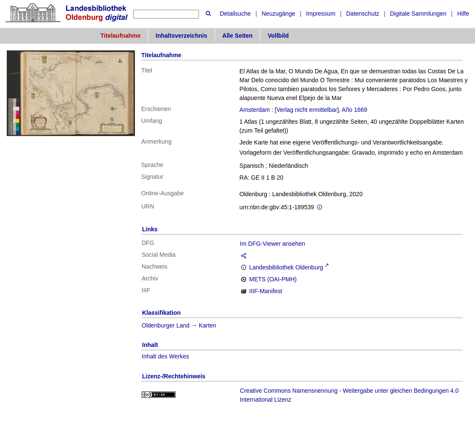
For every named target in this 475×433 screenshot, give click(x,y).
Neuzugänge (278, 13)
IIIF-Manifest (265, 291)
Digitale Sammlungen (418, 13)
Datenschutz (362, 13)
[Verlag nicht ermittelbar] (307, 109)
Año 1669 (354, 109)
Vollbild (278, 35)
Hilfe (463, 13)
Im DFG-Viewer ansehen (272, 243)
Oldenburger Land (166, 325)
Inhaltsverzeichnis (181, 35)
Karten (207, 325)
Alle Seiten (237, 35)
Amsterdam (255, 109)
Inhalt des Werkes (165, 356)
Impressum (320, 13)
